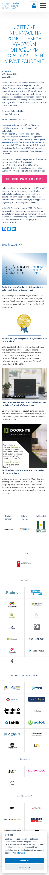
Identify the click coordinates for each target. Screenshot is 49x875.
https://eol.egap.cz (25, 188)
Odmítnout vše (24, 867)
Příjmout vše (24, 860)
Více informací (19, 853)
